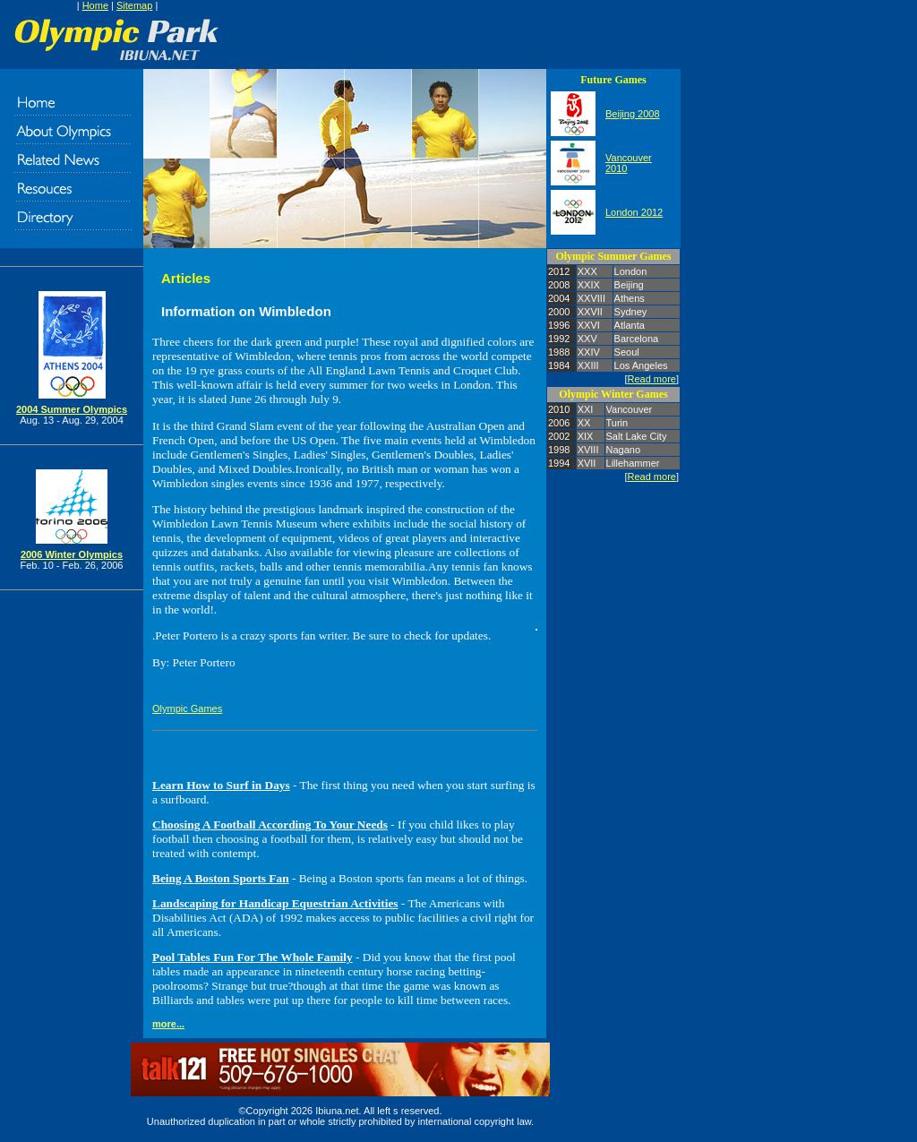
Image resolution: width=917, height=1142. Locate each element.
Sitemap (134, 5)
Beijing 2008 (632, 113)
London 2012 (634, 212)
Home (95, 5)
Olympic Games (187, 708)
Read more (652, 379)
